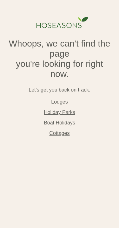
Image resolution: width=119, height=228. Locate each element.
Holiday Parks (59, 112)
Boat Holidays (59, 122)
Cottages (59, 133)
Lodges (59, 101)
